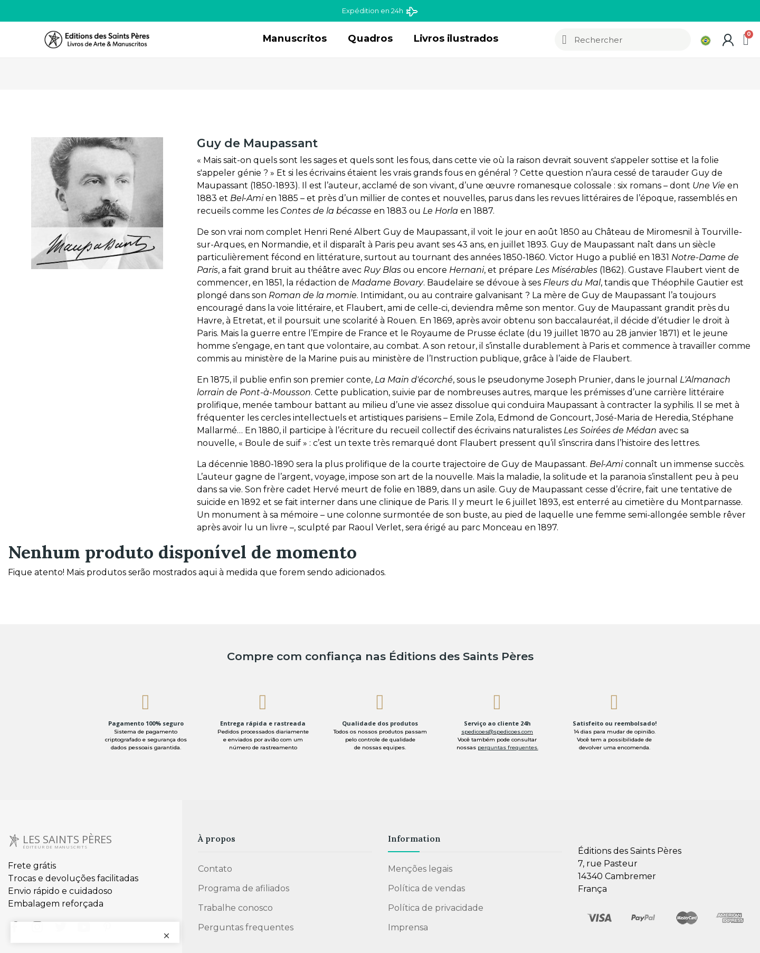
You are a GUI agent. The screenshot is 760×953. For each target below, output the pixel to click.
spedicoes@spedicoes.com (497, 731)
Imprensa (408, 927)
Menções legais (420, 869)
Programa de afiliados (243, 888)
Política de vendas (426, 888)
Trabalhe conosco (235, 908)
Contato (215, 869)
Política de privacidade (435, 908)
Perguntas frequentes (245, 927)
